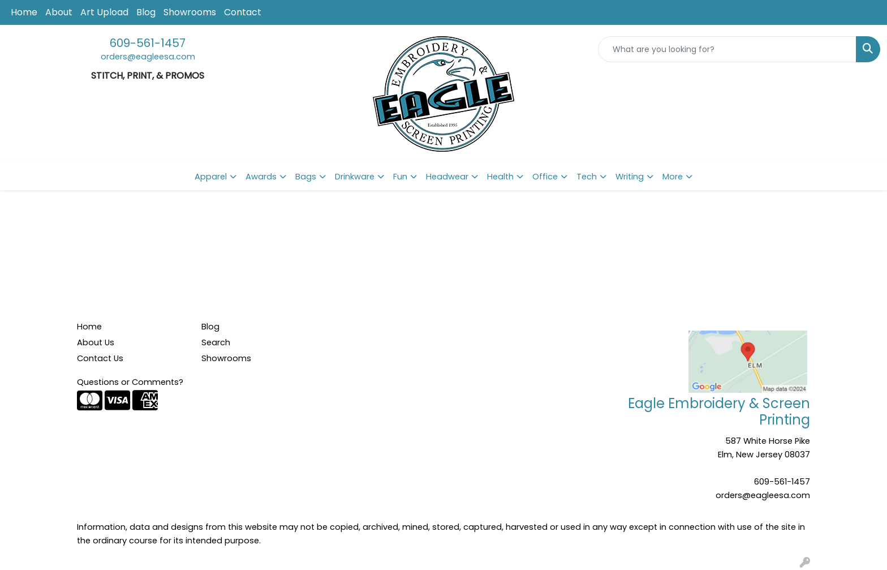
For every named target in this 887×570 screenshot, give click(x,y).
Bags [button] (305, 176)
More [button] (672, 176)
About (58, 12)
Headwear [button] (447, 176)
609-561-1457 (148, 43)
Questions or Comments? (130, 382)
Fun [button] (400, 176)
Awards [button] (261, 176)
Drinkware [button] (354, 176)
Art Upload (104, 12)
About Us (95, 342)
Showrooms (189, 12)
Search (215, 342)
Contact (242, 12)
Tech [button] (586, 176)
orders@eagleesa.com (148, 56)
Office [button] (545, 176)
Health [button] (500, 176)
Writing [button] (629, 176)
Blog (146, 12)
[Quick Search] (727, 49)
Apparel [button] (211, 176)
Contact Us (100, 358)
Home (24, 12)
